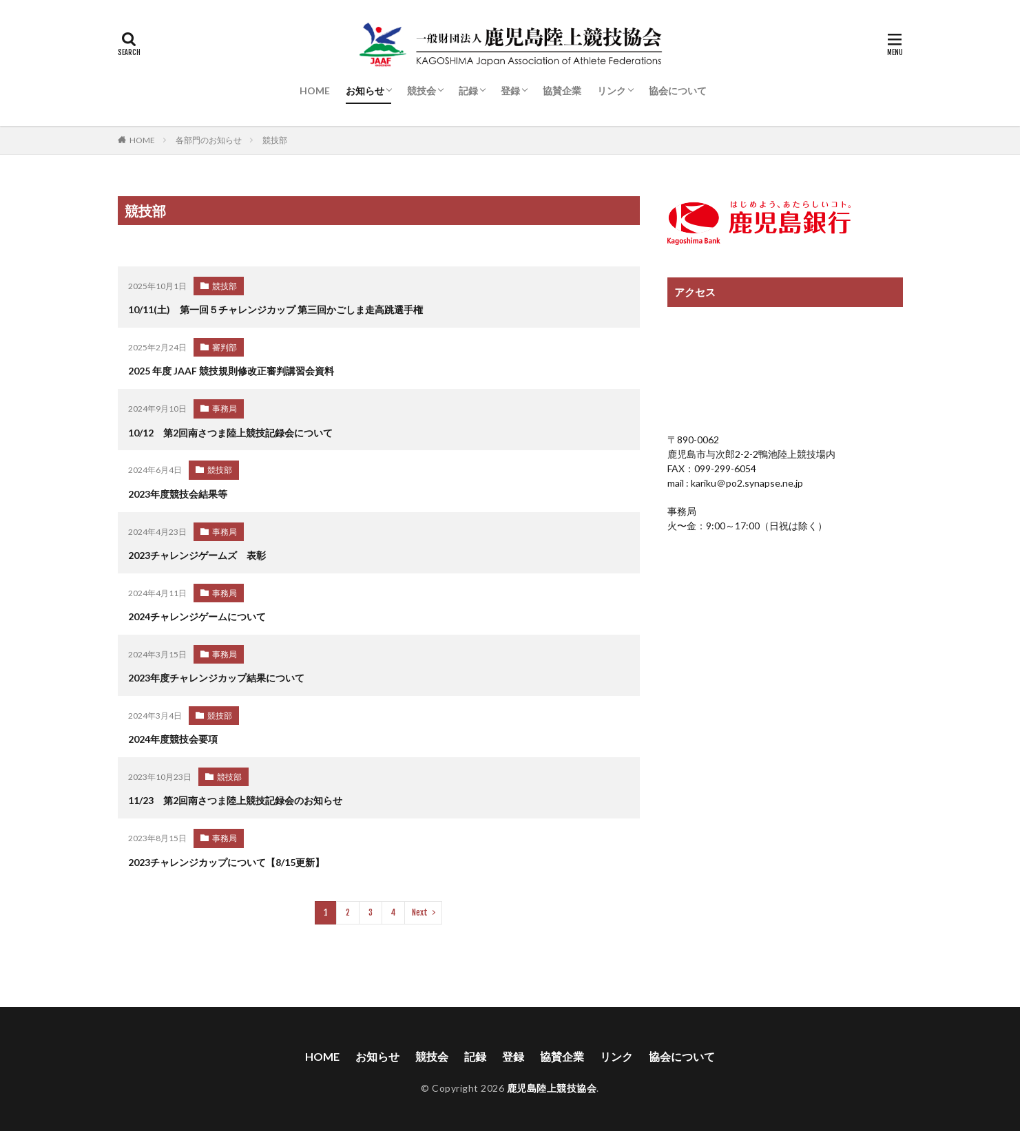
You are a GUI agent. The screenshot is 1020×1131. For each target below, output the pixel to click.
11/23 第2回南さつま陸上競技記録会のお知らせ (235, 795)
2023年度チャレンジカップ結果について (216, 673)
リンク (611, 90)
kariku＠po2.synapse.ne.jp (746, 483)
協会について (678, 90)
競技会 (421, 90)
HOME (315, 90)
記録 (468, 90)
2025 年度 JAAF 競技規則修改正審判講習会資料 (231, 370)
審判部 (224, 346)
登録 (510, 90)
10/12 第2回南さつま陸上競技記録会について (230, 431)
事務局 (224, 407)
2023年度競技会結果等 (177, 492)
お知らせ (365, 90)
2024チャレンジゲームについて (197, 613)
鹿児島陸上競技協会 (552, 1081)
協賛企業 (562, 90)
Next (420, 905)
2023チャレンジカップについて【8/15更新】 (226, 856)
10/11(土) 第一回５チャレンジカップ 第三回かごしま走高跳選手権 (275, 309)
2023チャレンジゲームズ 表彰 (197, 552)
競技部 (274, 140)
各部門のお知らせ (209, 140)
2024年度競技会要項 (173, 735)
